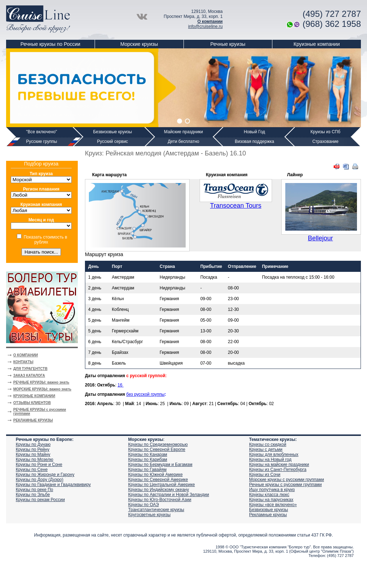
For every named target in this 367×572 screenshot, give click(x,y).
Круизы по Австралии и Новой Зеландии (168, 494)
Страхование (325, 141)
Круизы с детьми (265, 449)
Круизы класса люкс (269, 494)
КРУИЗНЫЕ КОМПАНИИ (34, 396)
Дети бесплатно (183, 141)
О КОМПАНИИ (25, 355)
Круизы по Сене (32, 469)
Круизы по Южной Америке (155, 474)
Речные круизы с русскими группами (285, 484)
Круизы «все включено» (273, 504)
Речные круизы (228, 44)
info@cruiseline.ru (205, 26)
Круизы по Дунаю (33, 444)
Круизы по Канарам (147, 454)
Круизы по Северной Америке (158, 479)
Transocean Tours (235, 205)
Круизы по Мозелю (34, 459)
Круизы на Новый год (270, 459)
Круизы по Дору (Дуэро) (39, 479)
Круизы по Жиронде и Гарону (45, 474)
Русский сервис (112, 141)
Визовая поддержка (254, 141)
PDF (336, 166)
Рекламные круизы (268, 514)
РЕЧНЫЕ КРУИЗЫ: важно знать (41, 382)
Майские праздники (183, 131)
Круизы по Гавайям (147, 469)
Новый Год (254, 131)
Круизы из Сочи (264, 474)
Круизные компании (317, 44)
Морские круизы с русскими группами (286, 479)
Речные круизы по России (50, 44)
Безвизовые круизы (112, 131)
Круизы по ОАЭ (143, 504)
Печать (355, 166)
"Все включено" (41, 131)
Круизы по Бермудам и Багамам (160, 464)
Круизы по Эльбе (33, 494)
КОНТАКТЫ (23, 362)
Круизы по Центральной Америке (161, 484)
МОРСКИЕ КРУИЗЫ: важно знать (42, 389)
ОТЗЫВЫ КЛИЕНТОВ (32, 403)
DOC (346, 166)
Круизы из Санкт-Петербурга (277, 469)
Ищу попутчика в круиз (272, 489)
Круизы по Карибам (147, 459)
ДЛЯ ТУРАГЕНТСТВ (30, 369)
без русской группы (145, 394)
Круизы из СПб (325, 131)
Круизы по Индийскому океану (158, 489)
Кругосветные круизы (149, 514)
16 (121, 385)
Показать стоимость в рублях (45, 240)
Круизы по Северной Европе (156, 449)
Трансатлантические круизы (156, 509)
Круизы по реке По (34, 489)
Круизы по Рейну (32, 449)
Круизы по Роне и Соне (39, 464)
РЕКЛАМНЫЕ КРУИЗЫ (33, 420)
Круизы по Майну (33, 454)
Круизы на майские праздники (279, 464)
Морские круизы (139, 44)
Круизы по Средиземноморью (158, 444)
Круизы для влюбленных (274, 454)
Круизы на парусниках (271, 499)
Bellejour (320, 238)
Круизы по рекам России (40, 499)
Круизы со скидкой (267, 444)
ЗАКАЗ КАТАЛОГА (29, 376)
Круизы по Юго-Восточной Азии (159, 499)
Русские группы (41, 141)
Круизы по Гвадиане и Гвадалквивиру (53, 484)
